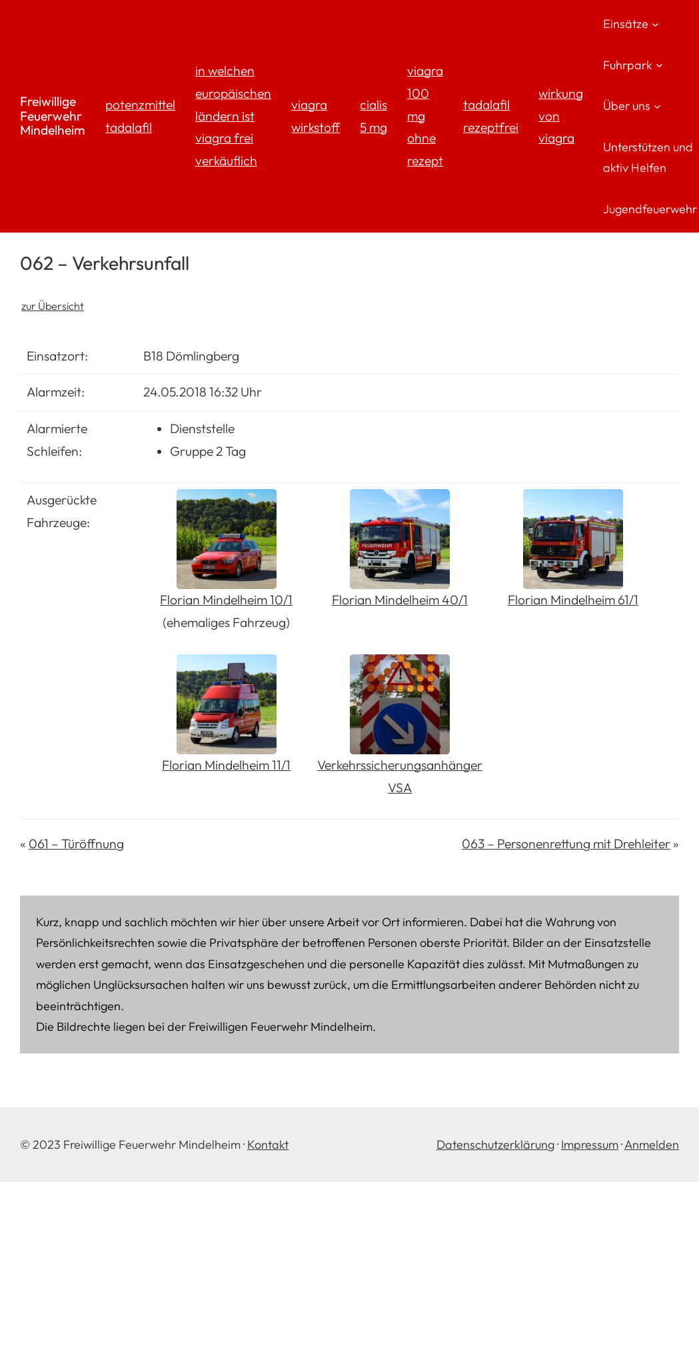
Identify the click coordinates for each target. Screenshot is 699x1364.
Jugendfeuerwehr (650, 209)
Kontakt (268, 1144)
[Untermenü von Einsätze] (655, 23)
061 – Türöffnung (76, 844)
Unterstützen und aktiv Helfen (648, 157)
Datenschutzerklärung (495, 1144)
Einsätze (625, 23)
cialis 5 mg (373, 116)
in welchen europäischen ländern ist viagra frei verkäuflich (233, 116)
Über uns (626, 105)
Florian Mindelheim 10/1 (226, 600)
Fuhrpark (627, 65)
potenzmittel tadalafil (140, 116)
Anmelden (651, 1144)
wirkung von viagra (560, 116)
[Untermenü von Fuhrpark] (659, 65)
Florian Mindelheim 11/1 (226, 765)
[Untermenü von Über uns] (657, 105)
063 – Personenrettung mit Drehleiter (566, 844)
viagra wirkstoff (315, 116)
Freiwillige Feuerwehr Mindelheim (52, 115)
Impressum (589, 1144)
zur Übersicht (52, 306)
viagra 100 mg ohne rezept (425, 116)
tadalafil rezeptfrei (490, 116)
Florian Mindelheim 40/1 (400, 600)
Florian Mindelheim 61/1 (573, 600)
